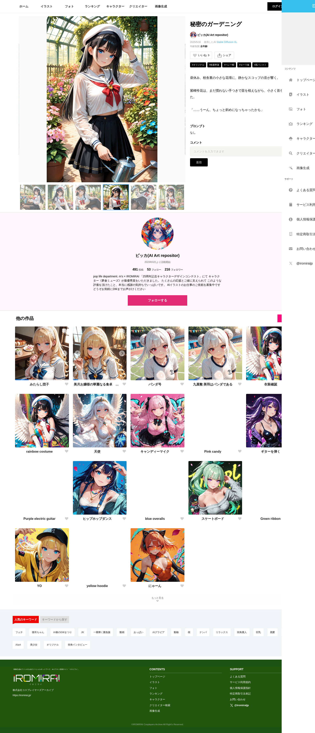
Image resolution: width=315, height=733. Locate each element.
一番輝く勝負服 (105, 634)
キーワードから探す (55, 620)
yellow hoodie (97, 586)
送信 (199, 162)
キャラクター (115, 6)
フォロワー (174, 269)
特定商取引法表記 (240, 693)
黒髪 (283, 634)
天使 (97, 451)
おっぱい (143, 634)
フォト (69, 6)
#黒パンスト (266, 65)
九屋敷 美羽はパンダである (212, 384)
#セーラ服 (248, 65)
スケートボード (212, 518)
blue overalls (155, 518)
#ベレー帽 (232, 65)
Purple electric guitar (39, 518)
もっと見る (157, 600)
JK (85, 634)
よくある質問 (237, 676)
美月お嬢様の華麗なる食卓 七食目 (97, 384)
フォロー (154, 269)
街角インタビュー (99, 647)
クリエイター (138, 6)
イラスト (47, 6)
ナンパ (211, 634)
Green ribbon (270, 518)
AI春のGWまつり (64, 634)
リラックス (231, 634)
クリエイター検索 (159, 705)
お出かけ (20, 647)
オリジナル (74, 647)
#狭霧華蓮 (216, 65)
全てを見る (287, 318)
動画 (126, 634)
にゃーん (154, 586)
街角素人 (252, 634)
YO (39, 586)
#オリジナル (199, 65)
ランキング (92, 6)
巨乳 (269, 634)
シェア (225, 56)
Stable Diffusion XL (227, 42)
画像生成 (161, 6)
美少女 (54, 647)
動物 (182, 634)
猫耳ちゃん (39, 634)
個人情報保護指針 (240, 687)
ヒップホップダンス (97, 518)
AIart (38, 647)
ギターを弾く (270, 451)
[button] (33, 197)
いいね (201, 55)
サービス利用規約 (240, 681)
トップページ (157, 676)
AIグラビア (164, 634)
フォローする (157, 300)
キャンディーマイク (154, 451)
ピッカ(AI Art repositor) (212, 34)
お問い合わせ (237, 699)
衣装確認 (270, 384)
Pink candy (212, 451)
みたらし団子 (39, 384)
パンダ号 (154, 384)
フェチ (19, 634)
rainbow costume (39, 451)
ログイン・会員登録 (285, 6)
